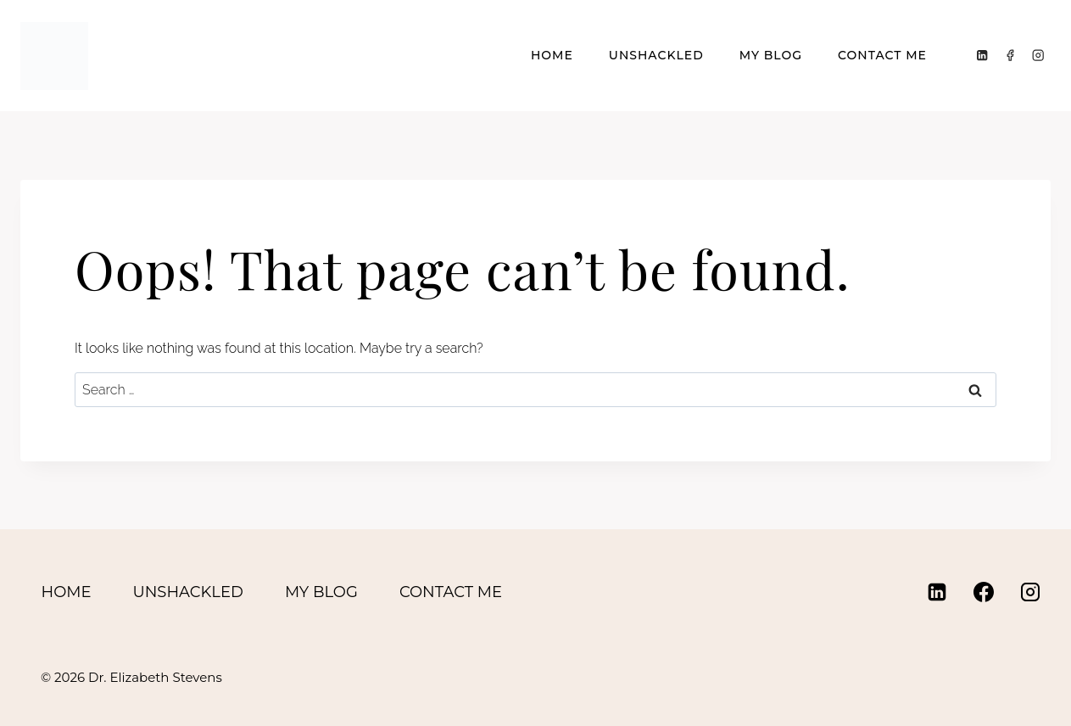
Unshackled (656, 55)
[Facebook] (1010, 55)
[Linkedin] (982, 55)
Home (552, 55)
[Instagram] (1038, 55)
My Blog (770, 55)
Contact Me (882, 55)
